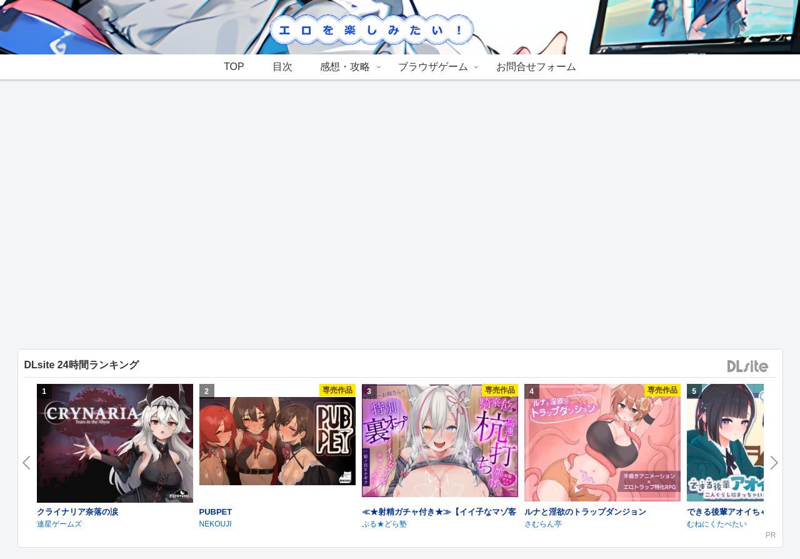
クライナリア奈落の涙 (77, 511)
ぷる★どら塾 (384, 524)
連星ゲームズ (59, 524)
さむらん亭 (543, 524)
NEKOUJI (215, 524)
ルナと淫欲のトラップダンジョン (585, 511)
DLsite (748, 367)
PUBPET (215, 511)
